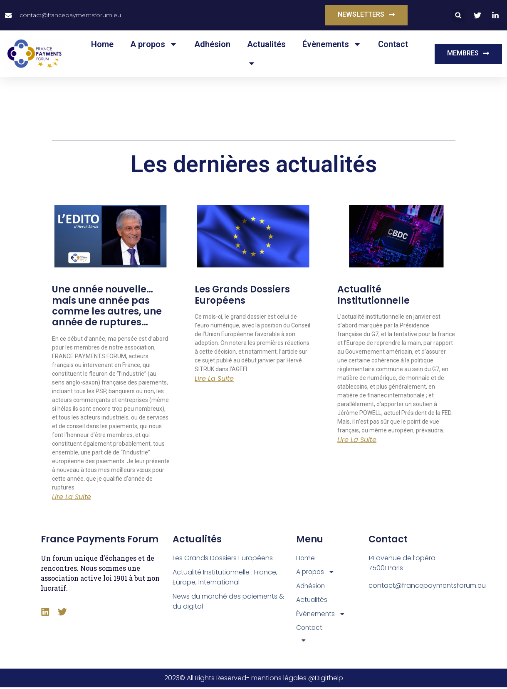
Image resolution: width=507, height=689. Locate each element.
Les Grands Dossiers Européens (242, 295)
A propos (154, 44)
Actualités (266, 44)
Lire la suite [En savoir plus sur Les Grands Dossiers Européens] (214, 378)
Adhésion (212, 44)
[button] (458, 15)
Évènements (331, 44)
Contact (393, 44)
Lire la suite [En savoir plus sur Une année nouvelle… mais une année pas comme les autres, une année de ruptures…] (71, 497)
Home (102, 44)
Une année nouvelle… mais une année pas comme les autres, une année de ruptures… (107, 306)
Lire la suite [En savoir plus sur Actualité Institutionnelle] (356, 440)
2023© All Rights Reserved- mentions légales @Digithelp (253, 679)
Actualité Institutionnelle (373, 295)
